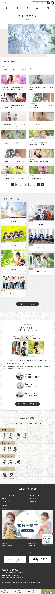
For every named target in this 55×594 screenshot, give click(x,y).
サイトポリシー (32, 543)
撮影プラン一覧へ (27, 304)
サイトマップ (31, 546)
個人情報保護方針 (7, 546)
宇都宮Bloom (6, 69)
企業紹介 (4, 543)
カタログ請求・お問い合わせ (27, 404)
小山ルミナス (15, 69)
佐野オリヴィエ (26, 69)
